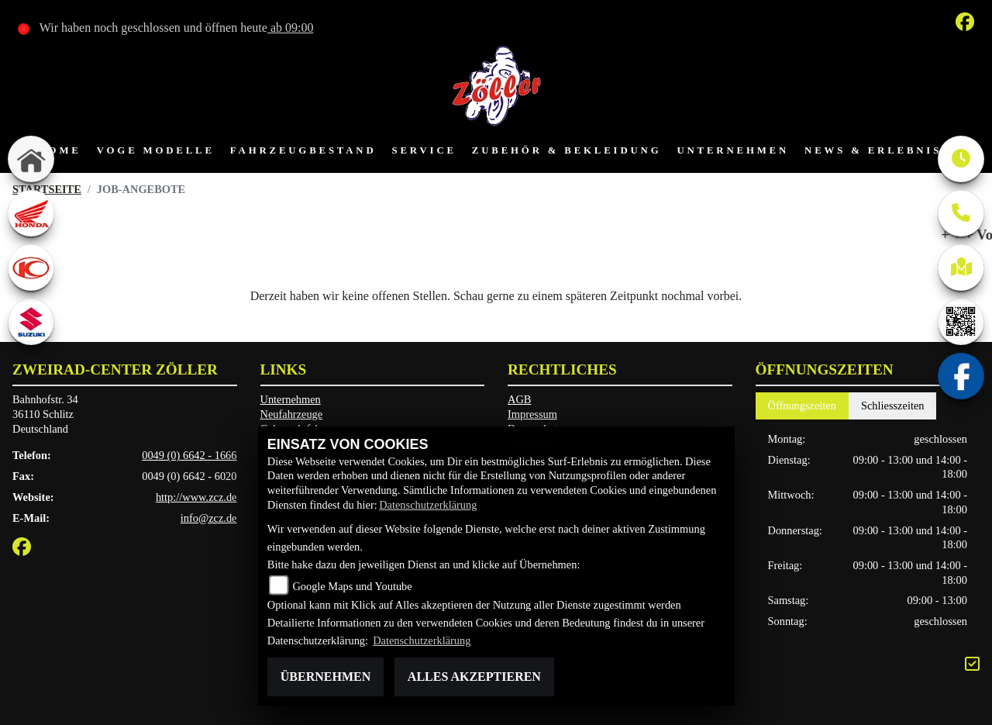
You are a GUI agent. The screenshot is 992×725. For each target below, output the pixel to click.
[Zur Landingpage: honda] (31, 213)
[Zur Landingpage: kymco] (31, 267)
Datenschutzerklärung (428, 505)
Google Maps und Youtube (352, 586)
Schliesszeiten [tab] (893, 405)
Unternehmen (290, 399)
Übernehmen (325, 676)
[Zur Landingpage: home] (31, 159)
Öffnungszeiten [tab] (802, 405)
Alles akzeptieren (474, 676)
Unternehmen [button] (733, 150)
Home (59, 150)
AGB (519, 399)
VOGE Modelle (156, 150)
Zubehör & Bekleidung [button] (567, 150)
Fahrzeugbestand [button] (303, 150)
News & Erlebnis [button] (873, 150)
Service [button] (424, 150)
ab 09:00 (290, 27)
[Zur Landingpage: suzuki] (31, 322)
